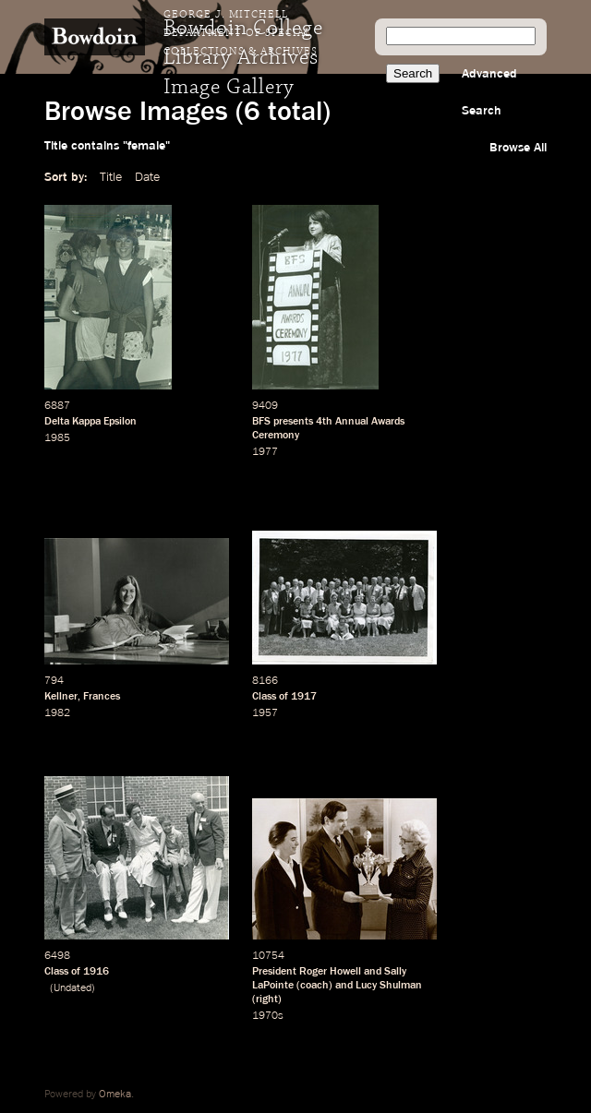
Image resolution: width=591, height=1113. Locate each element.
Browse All (518, 147)
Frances (101, 696)
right (267, 999)
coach (314, 985)
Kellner (61, 696)
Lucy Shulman (389, 985)
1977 (265, 452)
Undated (72, 988)
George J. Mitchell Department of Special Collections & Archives (240, 33)
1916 (96, 971)
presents (293, 421)
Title (111, 177)
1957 (265, 713)
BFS (261, 421)
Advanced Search (489, 92)
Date (147, 177)
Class (264, 696)
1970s (267, 1016)
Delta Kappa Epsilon (90, 421)
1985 (57, 438)
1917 (304, 696)
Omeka (115, 1094)
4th (324, 421)
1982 (57, 713)
